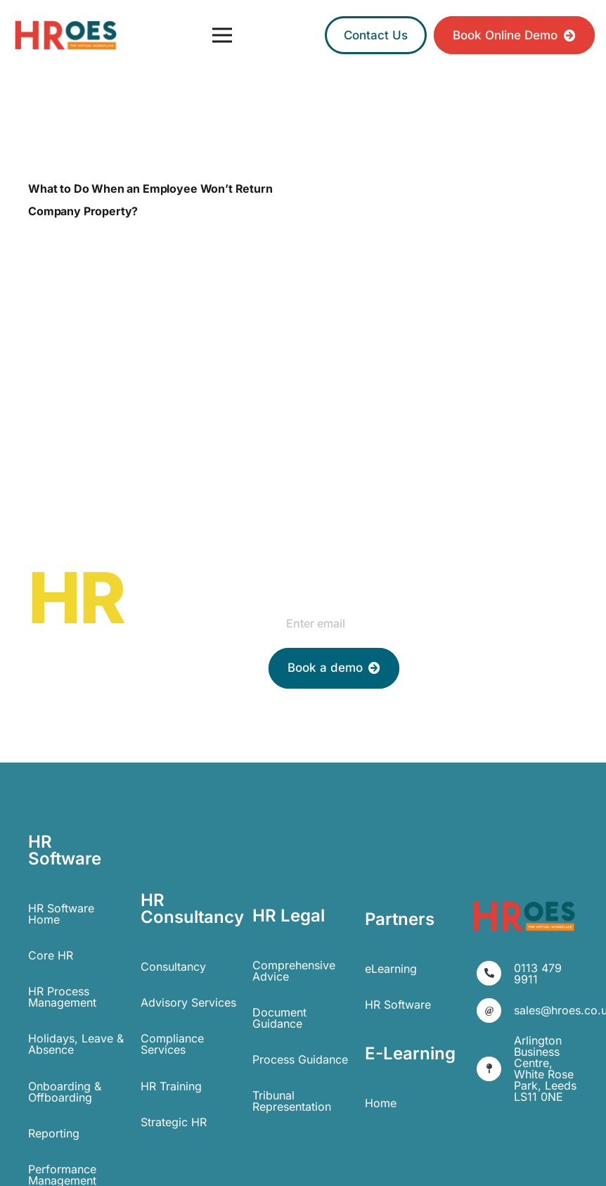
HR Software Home (61, 913)
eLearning (391, 969)
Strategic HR (174, 1122)
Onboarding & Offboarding (64, 1091)
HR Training (171, 1086)
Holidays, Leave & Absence (76, 1044)
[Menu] (222, 35)
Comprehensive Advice (293, 970)
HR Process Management (62, 996)
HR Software (398, 1004)
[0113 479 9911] (495, 973)
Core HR (50, 955)
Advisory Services (188, 1002)
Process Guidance (300, 1059)
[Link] (65, 35)
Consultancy (173, 966)
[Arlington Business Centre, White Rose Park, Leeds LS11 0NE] (495, 1069)
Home (381, 1103)
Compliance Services (172, 1044)
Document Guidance (279, 1018)
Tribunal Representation (291, 1101)
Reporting (53, 1133)
